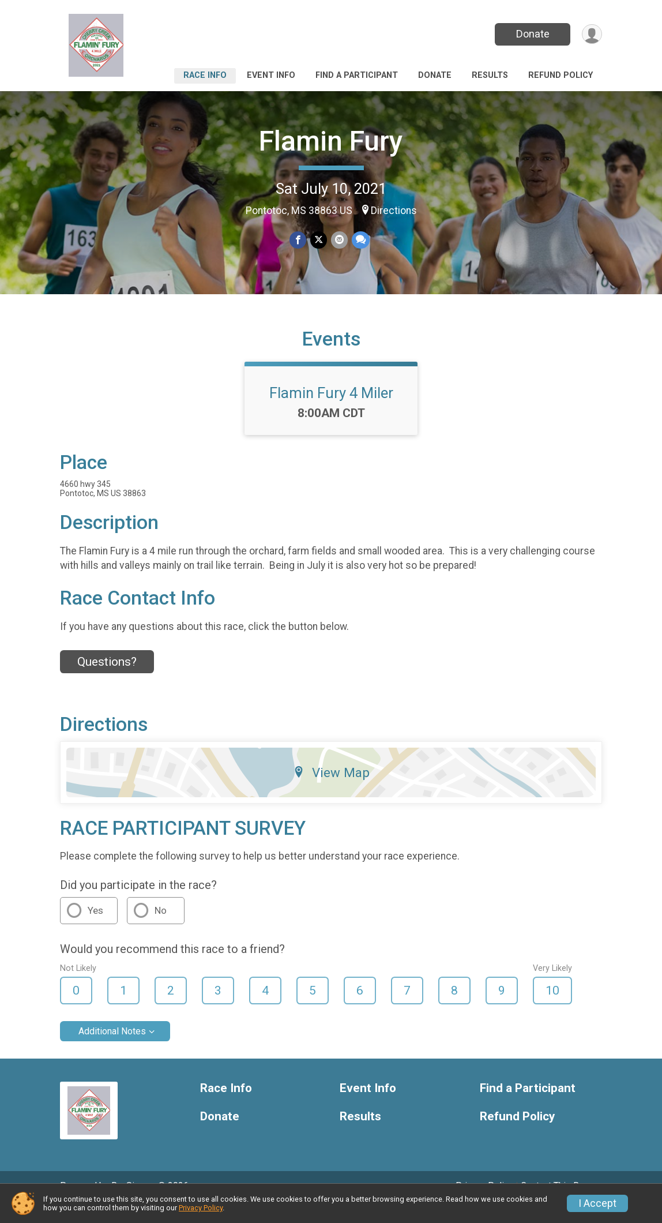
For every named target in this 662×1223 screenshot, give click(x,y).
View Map (331, 788)
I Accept (597, 1203)
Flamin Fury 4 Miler (331, 409)
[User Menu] (591, 34)
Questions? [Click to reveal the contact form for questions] (107, 678)
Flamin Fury (331, 141)
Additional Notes (112, 1047)
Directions (394, 210)
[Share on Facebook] (298, 240)
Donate (531, 34)
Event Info (271, 75)
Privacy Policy (201, 1207)
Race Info (205, 75)
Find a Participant (356, 75)
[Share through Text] (359, 240)
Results (490, 75)
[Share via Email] (338, 240)
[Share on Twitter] (318, 240)
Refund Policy (560, 75)
